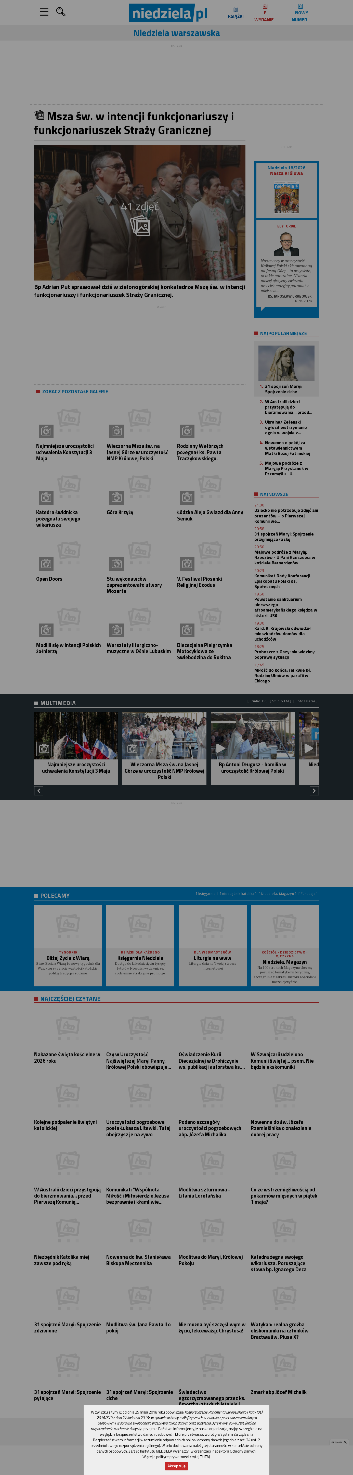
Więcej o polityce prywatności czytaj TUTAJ (176, 1457)
